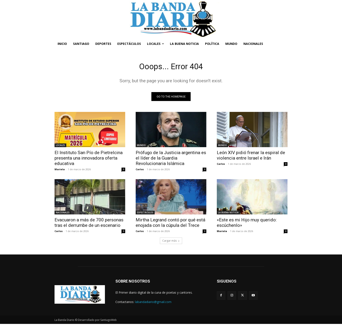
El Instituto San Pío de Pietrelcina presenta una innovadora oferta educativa (89, 159)
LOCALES (60, 146)
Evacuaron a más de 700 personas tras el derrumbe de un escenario (89, 223)
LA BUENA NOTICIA (228, 213)
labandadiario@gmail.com (153, 303)
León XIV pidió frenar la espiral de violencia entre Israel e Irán (251, 156)
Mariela (60, 170)
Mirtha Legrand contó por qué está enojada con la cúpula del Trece (170, 223)
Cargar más (171, 242)
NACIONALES (63, 213)
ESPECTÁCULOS (145, 213)
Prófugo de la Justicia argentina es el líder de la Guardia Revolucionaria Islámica (171, 159)
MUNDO (141, 146)
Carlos (140, 170)
